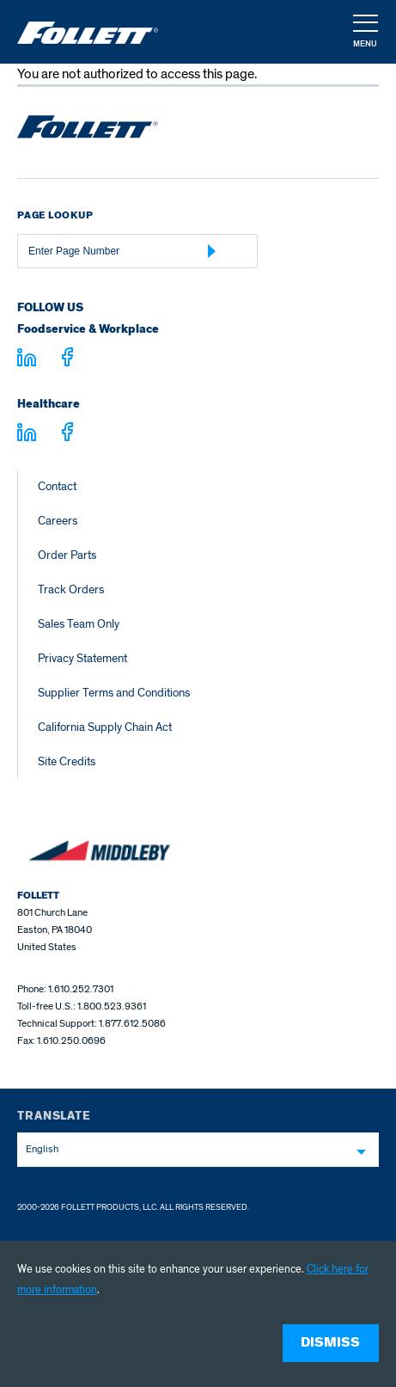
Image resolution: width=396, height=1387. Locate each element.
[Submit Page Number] (212, 251)
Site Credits (66, 761)
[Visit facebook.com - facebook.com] (67, 359)
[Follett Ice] (87, 32)
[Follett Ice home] (87, 129)
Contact (57, 486)
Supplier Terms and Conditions (114, 692)
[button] (364, 33)
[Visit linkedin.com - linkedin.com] (26, 435)
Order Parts (67, 555)
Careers (57, 520)
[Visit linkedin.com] (26, 360)
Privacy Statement (82, 658)
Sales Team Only (78, 624)
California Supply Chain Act (105, 727)
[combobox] (198, 1149)
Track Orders (71, 589)
